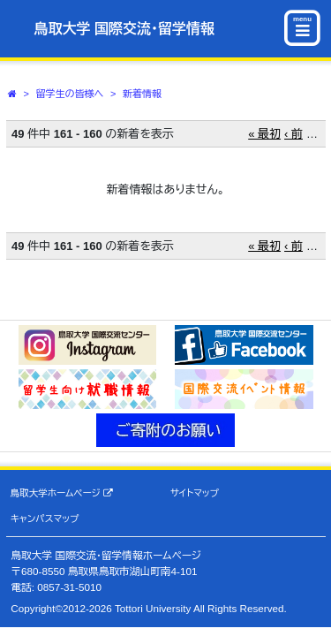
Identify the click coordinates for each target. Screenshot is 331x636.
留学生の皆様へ (70, 93)
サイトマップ (194, 493)
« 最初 (264, 133)
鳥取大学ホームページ (62, 493)
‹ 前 (293, 133)
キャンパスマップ (45, 518)
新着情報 (142, 93)
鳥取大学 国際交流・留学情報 (124, 28)
